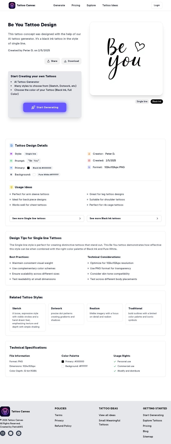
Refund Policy (63, 425)
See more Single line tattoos (46, 218)
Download (71, 61)
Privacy (59, 420)
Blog (145, 431)
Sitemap (148, 436)
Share (52, 61)
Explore (91, 5)
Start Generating (44, 107)
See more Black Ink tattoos (124, 218)
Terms (58, 415)
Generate (59, 5)
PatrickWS (17, 426)
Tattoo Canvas (15, 420)
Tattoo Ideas (110, 5)
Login (157, 5)
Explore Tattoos (152, 420)
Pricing (76, 5)
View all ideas (107, 415)
